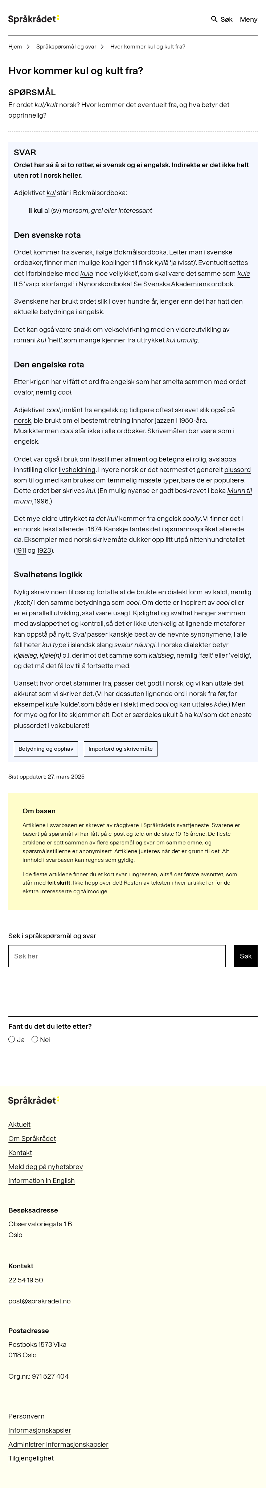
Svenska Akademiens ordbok (188, 284)
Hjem (15, 46)
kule (243, 273)
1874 (94, 529)
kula (86, 273)
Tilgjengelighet (31, 1458)
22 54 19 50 (25, 1280)
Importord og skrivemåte (121, 748)
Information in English (41, 1180)
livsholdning (77, 469)
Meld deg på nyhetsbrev (45, 1167)
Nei (45, 1040)
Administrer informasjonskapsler (58, 1444)
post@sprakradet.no (39, 1301)
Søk (221, 19)
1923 (44, 550)
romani (25, 340)
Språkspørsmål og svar (66, 46)
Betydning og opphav (46, 748)
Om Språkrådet (32, 1138)
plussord (237, 469)
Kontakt (20, 1152)
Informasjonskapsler (39, 1430)
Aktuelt (19, 1124)
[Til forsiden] (33, 19)
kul (51, 193)
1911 (21, 550)
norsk (22, 420)
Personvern (26, 1416)
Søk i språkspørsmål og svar (52, 936)
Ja (21, 1040)
